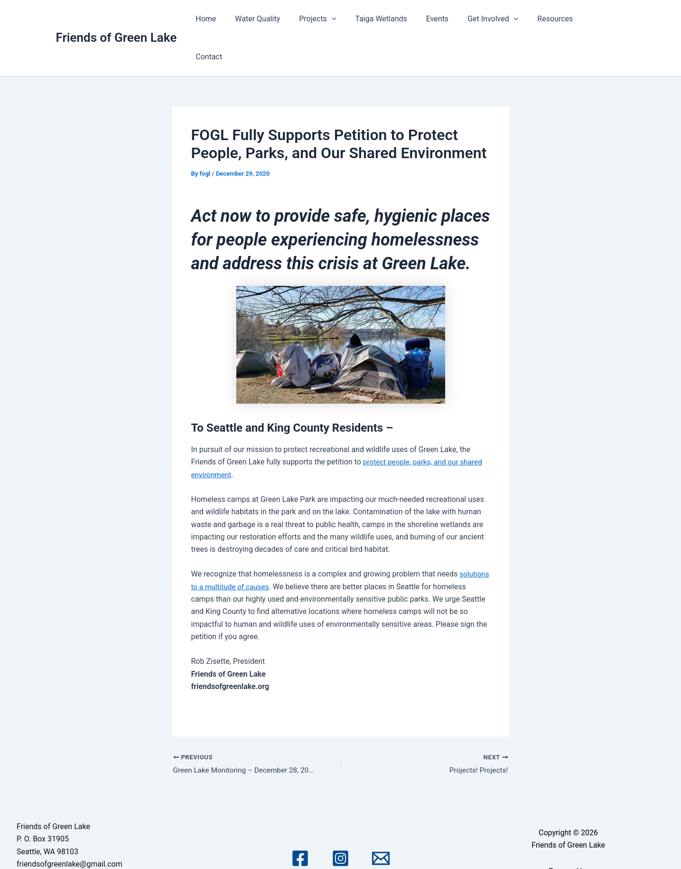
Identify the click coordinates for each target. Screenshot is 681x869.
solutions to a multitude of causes (248, 548)
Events (448, 18)
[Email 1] (381, 822)
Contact (604, 18)
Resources (558, 18)
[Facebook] (300, 822)
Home (232, 18)
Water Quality (279, 18)
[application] (349, 19)
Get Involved (499, 19)
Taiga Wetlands (395, 18)
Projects (335, 19)
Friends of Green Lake (116, 18)
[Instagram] (340, 822)
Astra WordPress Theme (568, 846)
